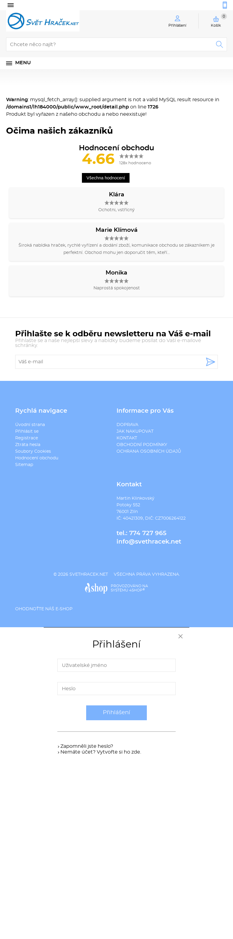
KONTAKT (126, 438)
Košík (219, 20)
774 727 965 (148, 533)
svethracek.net (88, 574)
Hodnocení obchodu (36, 458)
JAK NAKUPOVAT (135, 431)
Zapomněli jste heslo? (86, 746)
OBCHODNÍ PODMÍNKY (141, 445)
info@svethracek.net (148, 542)
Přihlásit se (27, 431)
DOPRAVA (127, 425)
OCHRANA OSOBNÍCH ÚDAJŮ (148, 451)
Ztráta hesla (27, 445)
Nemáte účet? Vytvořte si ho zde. (100, 752)
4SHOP (137, 590)
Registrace (26, 438)
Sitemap (24, 465)
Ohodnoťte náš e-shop (44, 609)
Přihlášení (116, 712)
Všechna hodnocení (105, 177)
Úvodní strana (30, 425)
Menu (23, 62)
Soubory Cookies (33, 451)
